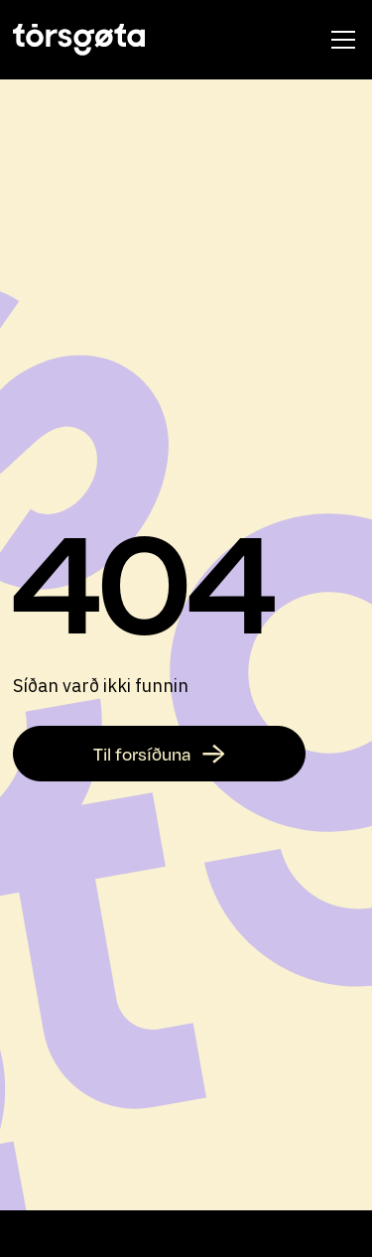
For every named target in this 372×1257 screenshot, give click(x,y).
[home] (79, 40)
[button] (339, 40)
